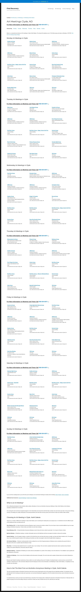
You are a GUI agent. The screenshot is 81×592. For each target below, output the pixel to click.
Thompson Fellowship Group (58, 76)
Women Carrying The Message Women (15, 405)
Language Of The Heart (57, 448)
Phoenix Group (33, 239)
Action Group (55, 52)
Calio (63, 494)
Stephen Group (10, 196)
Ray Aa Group (55, 196)
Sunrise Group (33, 64)
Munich (59, 494)
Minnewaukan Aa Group (12, 239)
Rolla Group (9, 107)
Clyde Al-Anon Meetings (32, 497)
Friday (34, 28)
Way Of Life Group (11, 141)
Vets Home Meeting (11, 351)
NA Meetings (58, 8)
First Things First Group (57, 118)
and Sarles (66, 494)
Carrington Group (55, 184)
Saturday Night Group (12, 371)
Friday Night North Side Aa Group (37, 305)
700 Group (32, 87)
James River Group (56, 483)
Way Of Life (32, 394)
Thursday (30, 28)
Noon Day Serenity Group (57, 64)
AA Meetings (50, 8)
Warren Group (33, 76)
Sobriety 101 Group (11, 153)
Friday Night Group (56, 339)
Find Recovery (13, 8)
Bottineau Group (55, 239)
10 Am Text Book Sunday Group (36, 437)
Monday (15, 28)
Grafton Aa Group (11, 41)
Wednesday (24, 28)
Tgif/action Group (11, 339)
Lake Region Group (34, 107)
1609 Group (54, 41)
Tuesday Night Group (56, 141)
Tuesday (19, 28)
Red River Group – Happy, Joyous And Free (16, 64)
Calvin (56, 494)
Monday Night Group (11, 87)
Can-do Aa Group (11, 305)
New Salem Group (33, 153)
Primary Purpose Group (35, 141)
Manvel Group (33, 52)
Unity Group (9, 76)
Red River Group (10, 130)
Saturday (38, 28)
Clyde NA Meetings (22, 497)
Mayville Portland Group (35, 285)
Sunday (43, 28)
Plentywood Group (56, 219)
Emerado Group (33, 173)
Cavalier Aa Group (56, 107)
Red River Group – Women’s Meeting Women (39, 273)
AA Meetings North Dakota (29, 17)
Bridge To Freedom (34, 196)
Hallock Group (33, 41)
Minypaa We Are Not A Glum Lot (36, 471)
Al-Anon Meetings (66, 8)
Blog (73, 8)
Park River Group (11, 173)
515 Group (32, 417)
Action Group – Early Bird (12, 382)
